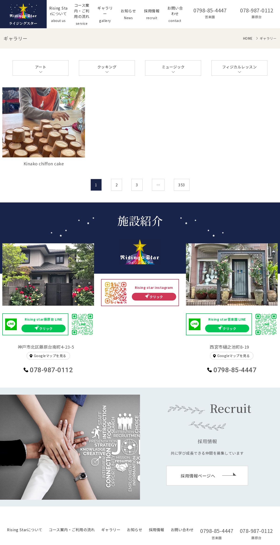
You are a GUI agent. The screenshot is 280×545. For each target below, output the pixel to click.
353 (181, 185)
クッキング (107, 67)
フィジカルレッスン (239, 67)
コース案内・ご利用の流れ (72, 529)
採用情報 (156, 529)
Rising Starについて (24, 529)
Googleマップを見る (50, 355)
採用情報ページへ (198, 476)
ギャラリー (111, 529)
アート (40, 67)
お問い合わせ (182, 529)
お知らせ (134, 529)
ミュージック (173, 67)
